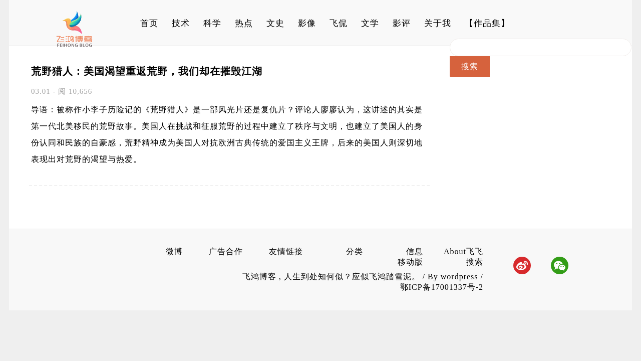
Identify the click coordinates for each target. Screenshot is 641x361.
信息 (414, 251)
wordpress (459, 276)
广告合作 (226, 251)
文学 (370, 23)
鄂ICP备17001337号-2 (441, 287)
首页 (149, 23)
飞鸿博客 (260, 276)
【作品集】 (487, 23)
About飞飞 (463, 251)
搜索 (474, 262)
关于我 (437, 23)
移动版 (410, 262)
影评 (402, 23)
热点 (244, 23)
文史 (275, 23)
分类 (354, 251)
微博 (174, 251)
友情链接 (286, 251)
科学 (212, 23)
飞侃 (339, 23)
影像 (307, 23)
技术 (181, 23)
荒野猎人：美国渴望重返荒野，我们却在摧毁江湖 (146, 71)
